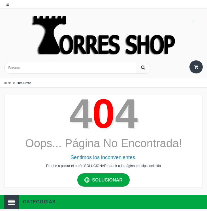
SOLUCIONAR (103, 180)
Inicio (8, 83)
